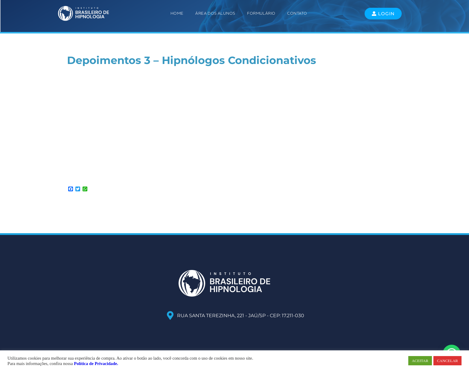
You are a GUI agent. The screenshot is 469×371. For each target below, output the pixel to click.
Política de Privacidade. (96, 363)
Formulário (261, 13)
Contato (297, 13)
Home (177, 13)
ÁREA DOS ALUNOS (215, 13)
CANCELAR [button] (447, 360)
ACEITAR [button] (420, 360)
